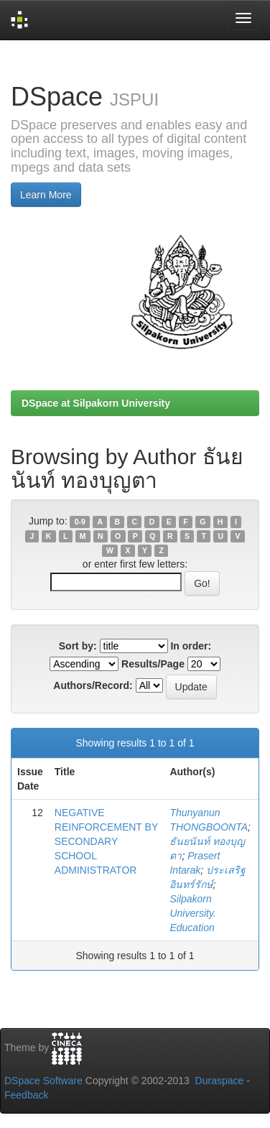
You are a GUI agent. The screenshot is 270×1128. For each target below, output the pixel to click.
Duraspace (219, 1080)
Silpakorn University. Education (192, 913)
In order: (190, 646)
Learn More (46, 194)
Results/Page (153, 664)
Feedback (26, 1095)
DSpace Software (43, 1080)
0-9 (80, 521)
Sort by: (78, 646)
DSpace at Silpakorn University (96, 403)
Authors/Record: (92, 685)
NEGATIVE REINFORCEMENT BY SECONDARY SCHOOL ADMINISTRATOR (106, 841)
